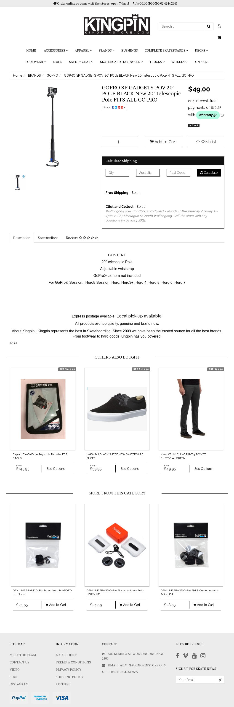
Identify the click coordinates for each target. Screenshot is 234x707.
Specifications (48, 238)
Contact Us (19, 662)
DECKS (201, 50)
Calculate (209, 172)
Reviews (82, 238)
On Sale (202, 62)
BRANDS (106, 50)
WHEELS (179, 62)
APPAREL (83, 50)
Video (15, 669)
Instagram (19, 684)
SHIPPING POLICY (69, 677)
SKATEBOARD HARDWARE (121, 62)
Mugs (57, 62)
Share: (114, 107)
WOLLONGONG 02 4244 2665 (155, 3)
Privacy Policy (68, 669)
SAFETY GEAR (81, 62)
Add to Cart (163, 141)
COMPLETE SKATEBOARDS (166, 50)
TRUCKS (157, 62)
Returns (63, 684)
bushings (129, 50)
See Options (56, 468)
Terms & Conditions (73, 662)
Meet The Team (23, 655)
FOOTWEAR (35, 62)
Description (21, 238)
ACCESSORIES (56, 50)
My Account (66, 655)
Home (31, 50)
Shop (14, 677)
